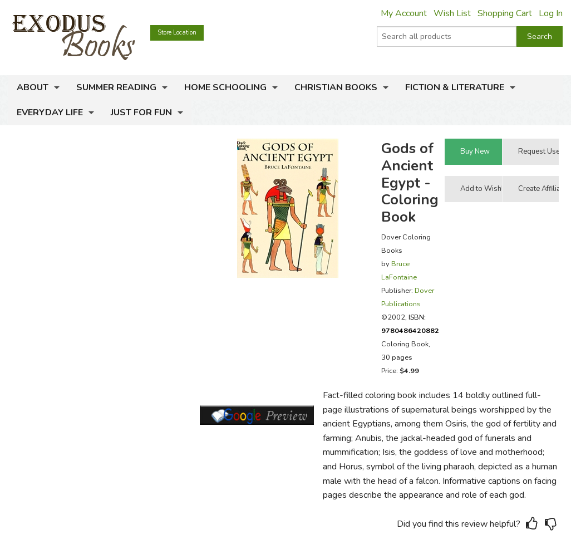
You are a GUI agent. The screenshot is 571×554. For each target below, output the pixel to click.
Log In (551, 13)
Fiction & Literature (454, 87)
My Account (404, 13)
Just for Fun (141, 112)
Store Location (176, 32)
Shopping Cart (505, 13)
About (32, 87)
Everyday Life (50, 112)
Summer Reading (116, 87)
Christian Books (335, 87)
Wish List (452, 13)
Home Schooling (225, 87)
